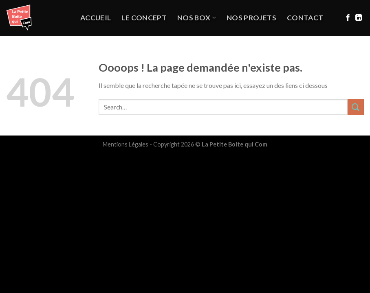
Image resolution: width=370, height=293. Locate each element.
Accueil (95, 17)
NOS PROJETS (251, 17)
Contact (305, 17)
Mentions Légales (125, 144)
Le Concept (144, 17)
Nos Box (196, 17)
